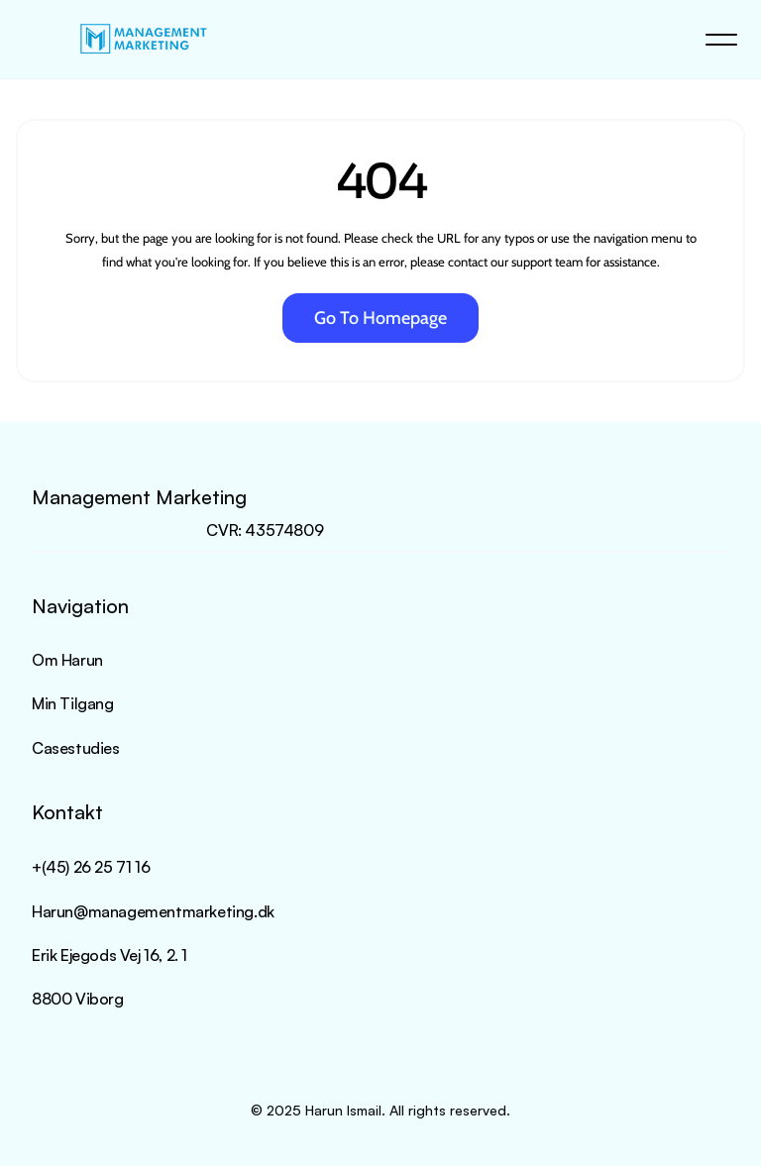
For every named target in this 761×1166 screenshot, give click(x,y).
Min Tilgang (73, 703)
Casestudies (76, 748)
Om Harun (67, 660)
